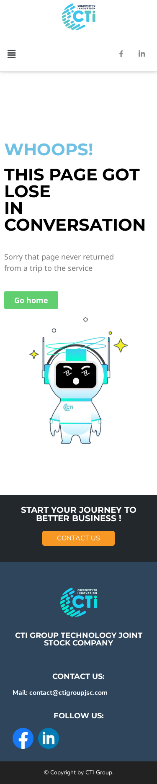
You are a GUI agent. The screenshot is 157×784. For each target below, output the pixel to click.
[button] (11, 54)
